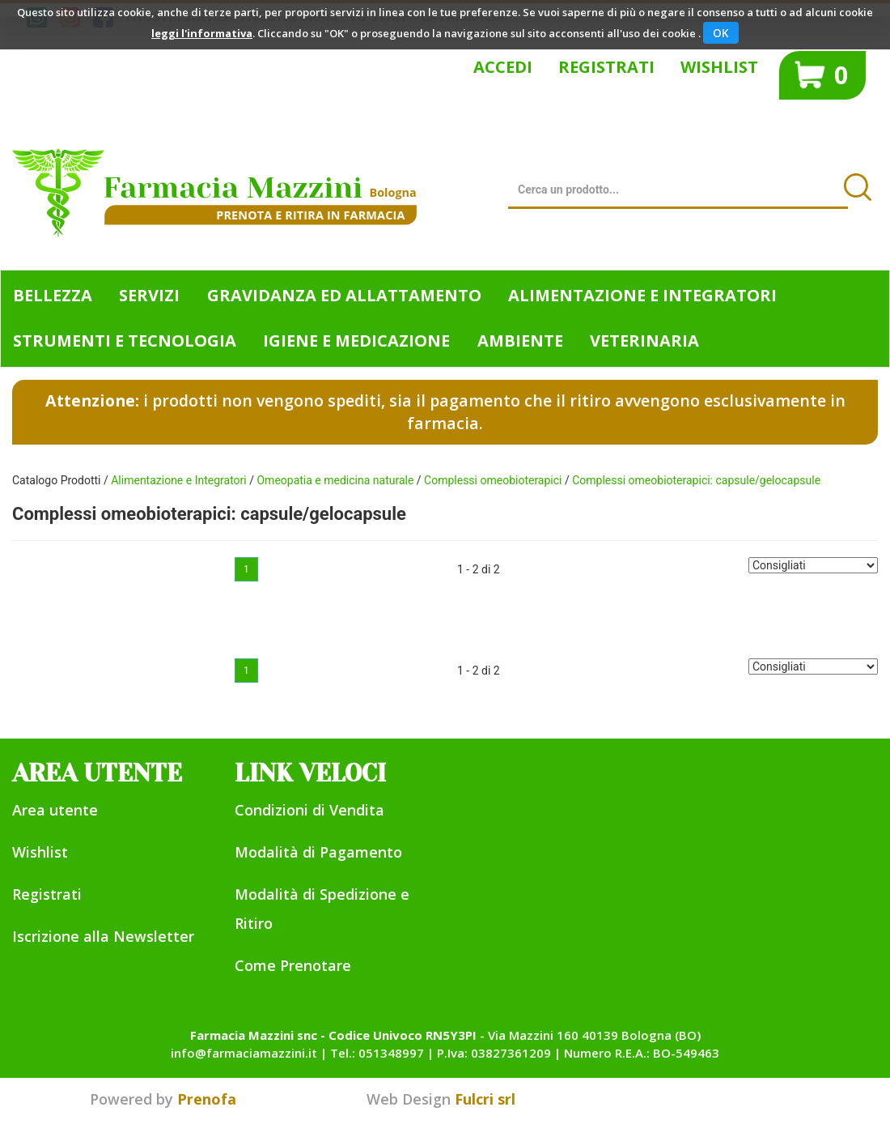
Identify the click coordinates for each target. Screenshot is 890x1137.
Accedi (502, 67)
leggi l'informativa (201, 33)
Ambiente (520, 340)
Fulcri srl (485, 1099)
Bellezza (52, 295)
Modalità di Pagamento (318, 852)
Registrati (606, 67)
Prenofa (206, 1099)
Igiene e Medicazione (356, 340)
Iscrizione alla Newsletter (103, 936)
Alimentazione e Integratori (642, 295)
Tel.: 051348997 (377, 1053)
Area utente (55, 810)
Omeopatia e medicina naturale (334, 480)
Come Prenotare (293, 965)
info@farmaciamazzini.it (244, 1053)
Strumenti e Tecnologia (124, 340)
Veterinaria (644, 340)
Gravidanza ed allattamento (344, 295)
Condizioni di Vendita (309, 810)
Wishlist (719, 67)
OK (721, 32)
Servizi (149, 295)
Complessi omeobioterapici (493, 480)
